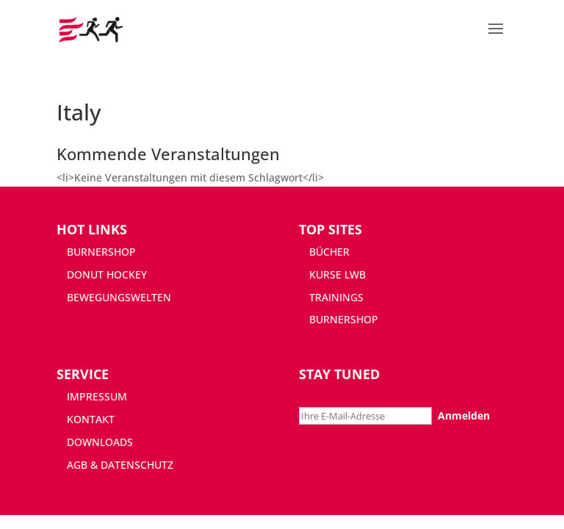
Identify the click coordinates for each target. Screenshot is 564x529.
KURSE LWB (337, 274)
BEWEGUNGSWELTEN (119, 297)
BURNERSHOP (101, 252)
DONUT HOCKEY (107, 274)
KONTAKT (91, 419)
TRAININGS (336, 297)
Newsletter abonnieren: (357, 396)
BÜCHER (329, 252)
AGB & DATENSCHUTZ (120, 465)
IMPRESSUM (97, 396)
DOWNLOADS (100, 442)
